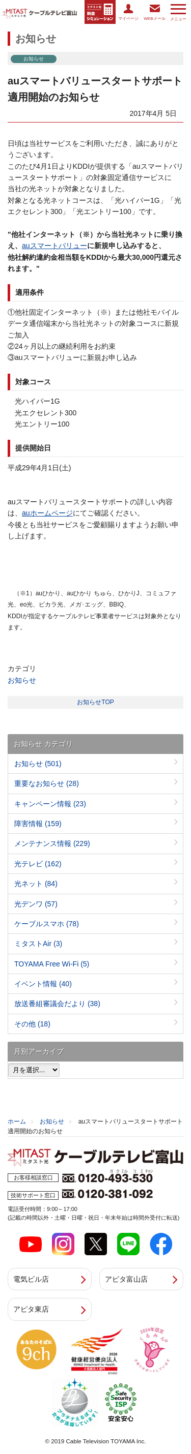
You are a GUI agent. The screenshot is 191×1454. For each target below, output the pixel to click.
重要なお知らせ (46, 783)
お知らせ (22, 680)
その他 (32, 1024)
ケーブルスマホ (46, 924)
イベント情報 (43, 984)
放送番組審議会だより (57, 1003)
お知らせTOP (95, 702)
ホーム (17, 1121)
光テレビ (38, 864)
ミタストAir (38, 944)
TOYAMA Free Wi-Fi (51, 964)
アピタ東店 (31, 1309)
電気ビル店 (31, 1279)
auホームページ (47, 513)
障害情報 (38, 824)
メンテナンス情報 (52, 843)
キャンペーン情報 (50, 804)
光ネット (36, 884)
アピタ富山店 (126, 1279)
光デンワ (36, 904)
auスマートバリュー (54, 245)
